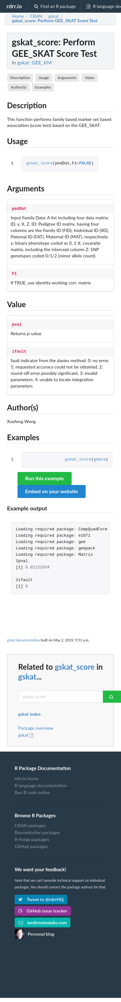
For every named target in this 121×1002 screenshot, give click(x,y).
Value (89, 77)
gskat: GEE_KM (34, 62)
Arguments (67, 77)
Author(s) (18, 87)
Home (18, 16)
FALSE (85, 163)
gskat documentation (23, 637)
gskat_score (39, 163)
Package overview (35, 725)
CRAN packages (30, 823)
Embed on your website (51, 489)
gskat (27, 674)
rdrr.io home (27, 776)
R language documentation (41, 783)
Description (20, 77)
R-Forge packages (32, 836)
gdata (100, 457)
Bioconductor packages (37, 830)
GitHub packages (31, 843)
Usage (44, 77)
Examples (43, 87)
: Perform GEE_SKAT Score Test (54, 20)
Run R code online (32, 790)
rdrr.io (14, 6)
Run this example (44, 476)
